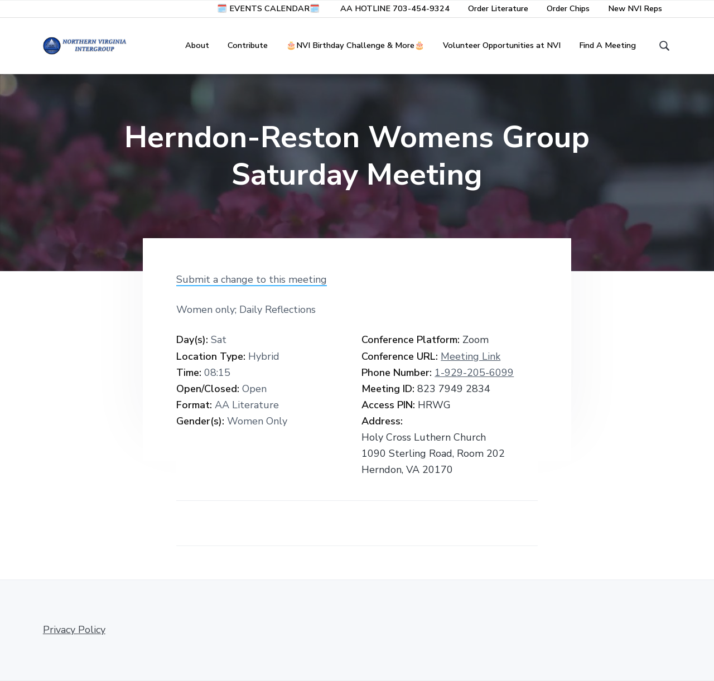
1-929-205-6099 (474, 372)
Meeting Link (470, 356)
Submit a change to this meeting (251, 279)
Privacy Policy (74, 629)
